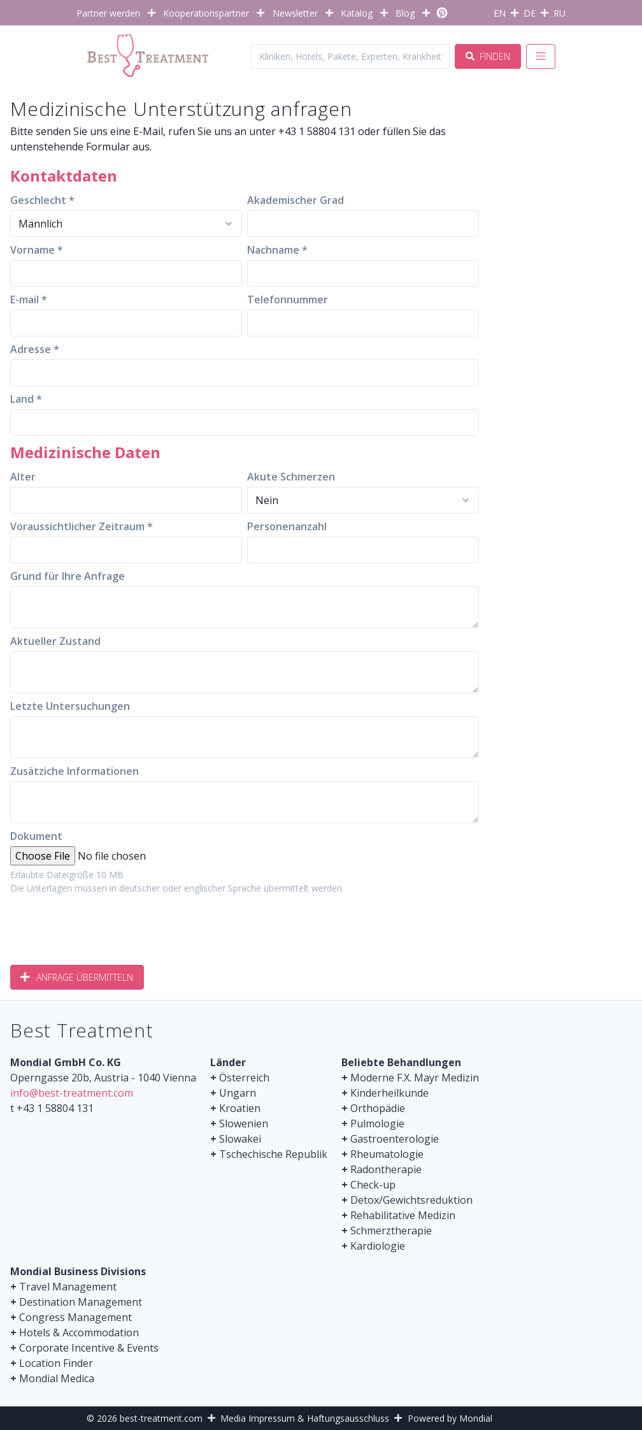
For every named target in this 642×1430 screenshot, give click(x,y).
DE (530, 13)
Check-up (373, 1185)
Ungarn (237, 1093)
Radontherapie (386, 1169)
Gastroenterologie (394, 1139)
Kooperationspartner (206, 13)
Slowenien (243, 1123)
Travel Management (68, 1287)
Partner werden (108, 13)
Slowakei (240, 1139)
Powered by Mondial (450, 1418)
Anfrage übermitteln (77, 977)
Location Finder (56, 1363)
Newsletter (295, 13)
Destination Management (80, 1302)
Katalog (357, 13)
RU (559, 13)
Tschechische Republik (273, 1154)
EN (500, 13)
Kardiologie (377, 1246)
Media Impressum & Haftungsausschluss (304, 1418)
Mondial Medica (56, 1378)
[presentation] (107, 925)
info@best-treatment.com (71, 1093)
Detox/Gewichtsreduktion (411, 1200)
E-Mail (148, 131)
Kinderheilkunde (389, 1093)
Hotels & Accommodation (79, 1332)
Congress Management (75, 1317)
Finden (488, 56)
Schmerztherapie (391, 1231)
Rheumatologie (387, 1154)
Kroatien (239, 1108)
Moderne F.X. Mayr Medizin (414, 1078)
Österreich (244, 1078)
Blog (405, 13)
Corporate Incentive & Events (89, 1348)
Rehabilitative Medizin (402, 1215)
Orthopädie (377, 1108)
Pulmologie (377, 1123)
